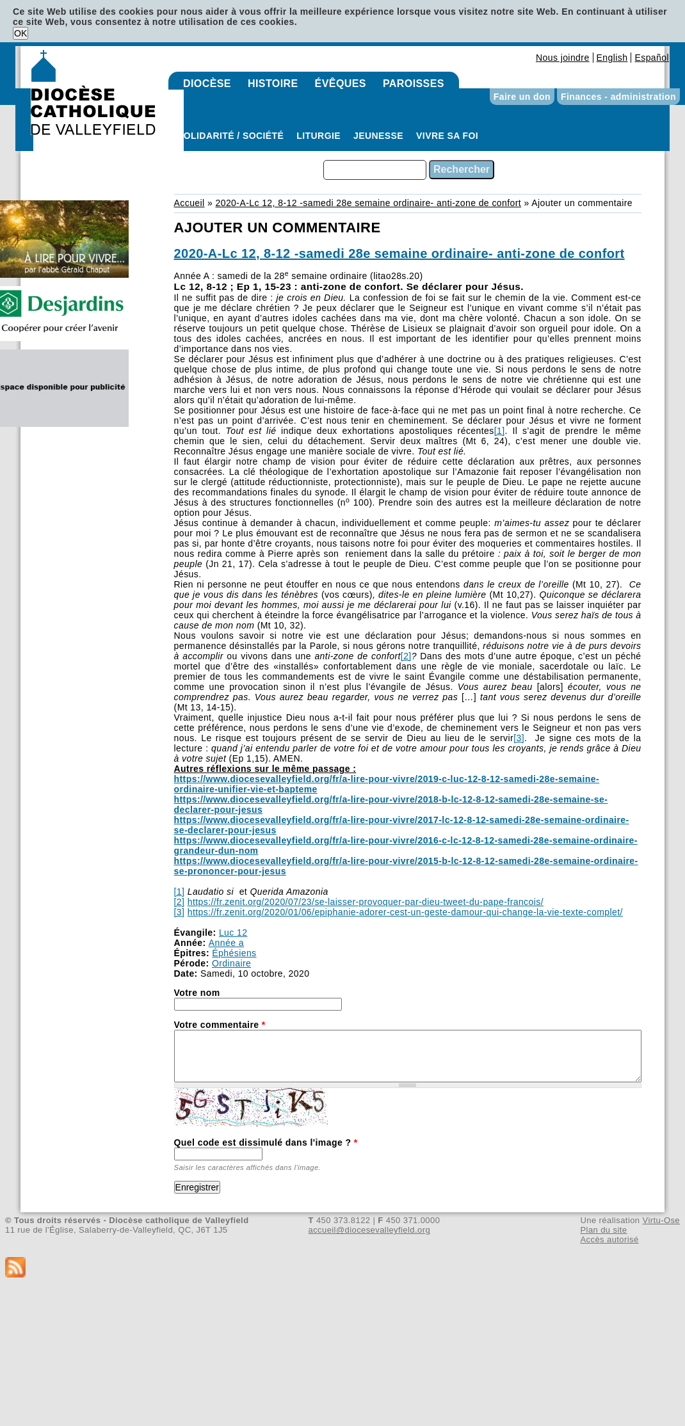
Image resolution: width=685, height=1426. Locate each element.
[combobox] (374, 170)
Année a (226, 943)
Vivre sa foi (447, 136)
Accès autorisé (609, 1239)
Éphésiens (234, 953)
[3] (518, 738)
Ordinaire (231, 963)
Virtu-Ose (661, 1220)
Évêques (340, 83)
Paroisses (413, 83)
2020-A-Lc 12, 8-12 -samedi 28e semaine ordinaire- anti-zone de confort (368, 203)
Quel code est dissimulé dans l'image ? (266, 1142)
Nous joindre (563, 57)
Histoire (273, 83)
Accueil (189, 203)
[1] (499, 431)
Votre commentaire (220, 1025)
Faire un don (522, 97)
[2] (406, 656)
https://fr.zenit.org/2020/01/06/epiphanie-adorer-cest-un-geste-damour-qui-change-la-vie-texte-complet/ (405, 912)
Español (651, 57)
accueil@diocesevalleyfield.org (370, 1230)
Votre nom (197, 993)
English (612, 57)
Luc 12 (233, 932)
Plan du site (603, 1230)
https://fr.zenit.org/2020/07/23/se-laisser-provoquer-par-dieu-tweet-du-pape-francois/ (366, 902)
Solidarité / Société (230, 136)
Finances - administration (618, 97)
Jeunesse (378, 136)
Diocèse (207, 83)
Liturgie (318, 136)
